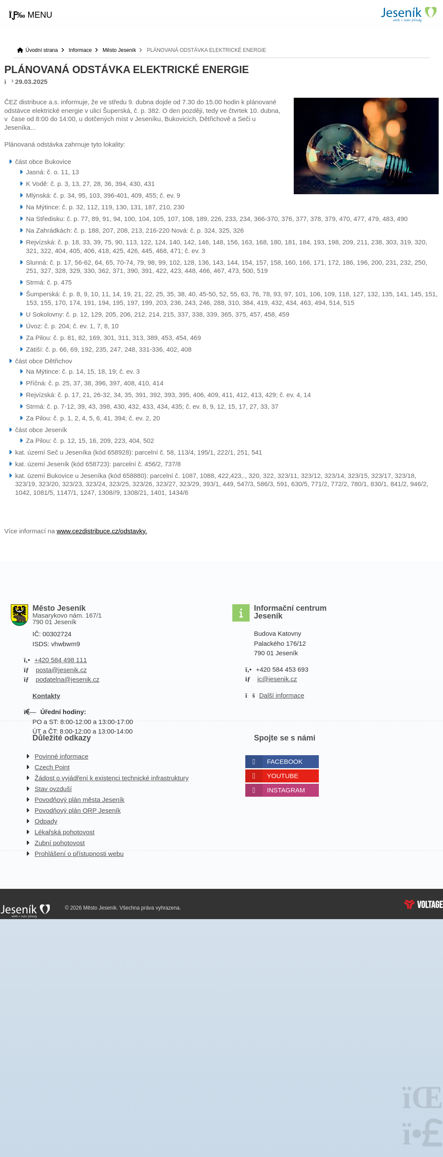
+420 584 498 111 (60, 659)
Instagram (286, 790)
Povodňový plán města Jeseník (80, 799)
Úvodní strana (408, 14)
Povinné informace (61, 756)
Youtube (283, 775)
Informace (80, 50)
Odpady (46, 821)
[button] (30, 15)
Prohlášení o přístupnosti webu (79, 853)
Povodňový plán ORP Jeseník (78, 810)
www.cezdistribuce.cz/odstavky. (102, 531)
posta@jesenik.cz (61, 669)
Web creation (423, 904)
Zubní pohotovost (60, 842)
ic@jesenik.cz (277, 679)
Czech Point (52, 767)
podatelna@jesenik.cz (68, 679)
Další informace (281, 695)
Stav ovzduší (53, 788)
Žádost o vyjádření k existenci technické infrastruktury (112, 778)
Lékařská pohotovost (64, 832)
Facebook (285, 761)
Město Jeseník (119, 50)
